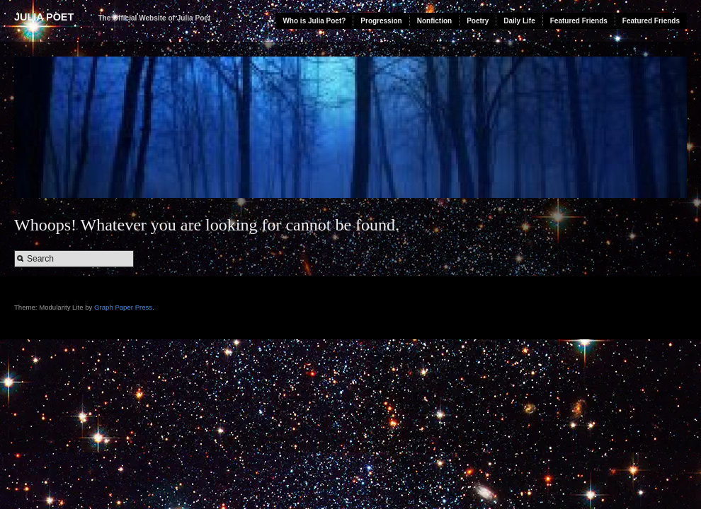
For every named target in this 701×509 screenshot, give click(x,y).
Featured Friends (579, 21)
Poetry (478, 21)
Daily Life (519, 21)
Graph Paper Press (123, 307)
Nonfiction (434, 21)
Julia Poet (45, 17)
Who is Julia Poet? (314, 21)
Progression (380, 21)
